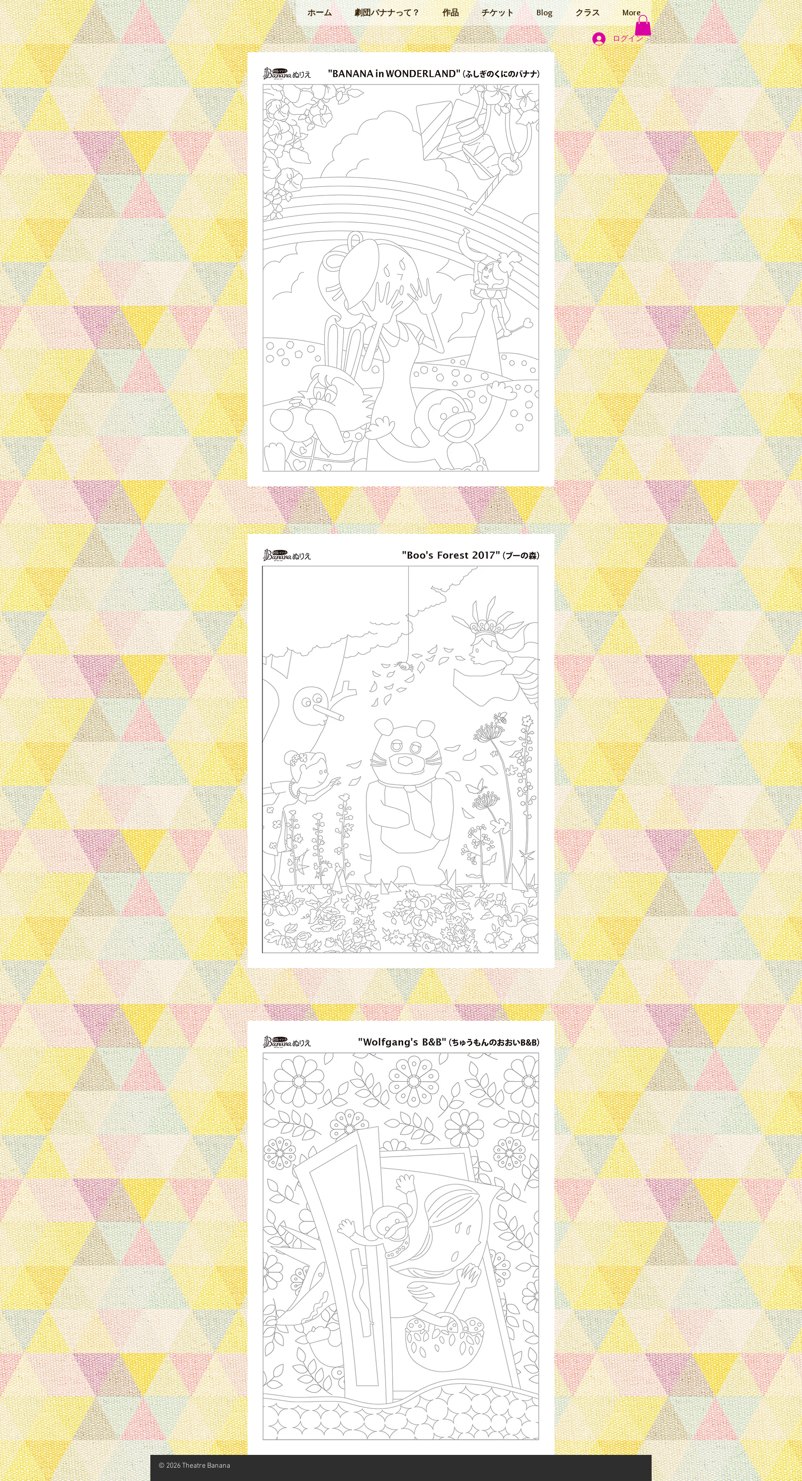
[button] (643, 25)
